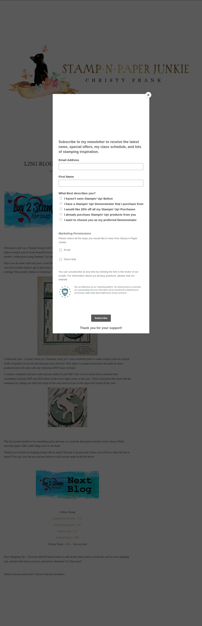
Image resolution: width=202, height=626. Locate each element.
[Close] (148, 95)
